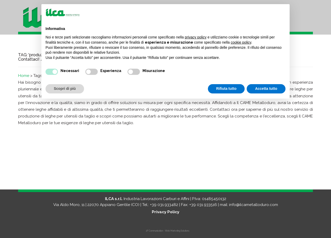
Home (23, 75)
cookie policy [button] (241, 42)
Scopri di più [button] (65, 88)
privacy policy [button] (196, 37)
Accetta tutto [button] (266, 88)
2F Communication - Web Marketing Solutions (167, 230)
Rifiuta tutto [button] (226, 88)
